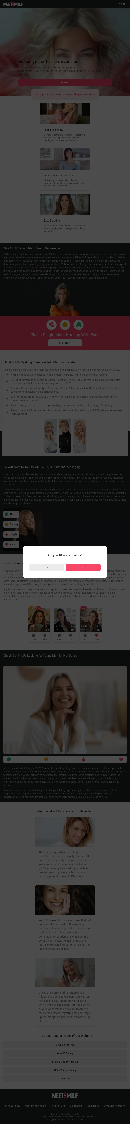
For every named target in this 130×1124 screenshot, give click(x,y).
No (46, 567)
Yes (83, 567)
